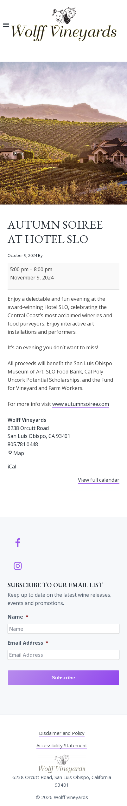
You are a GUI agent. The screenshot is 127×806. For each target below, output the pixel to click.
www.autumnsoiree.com (80, 403)
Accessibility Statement (61, 745)
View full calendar (98, 479)
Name (18, 617)
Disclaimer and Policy (62, 733)
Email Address (28, 643)
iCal (12, 466)
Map (16, 453)
